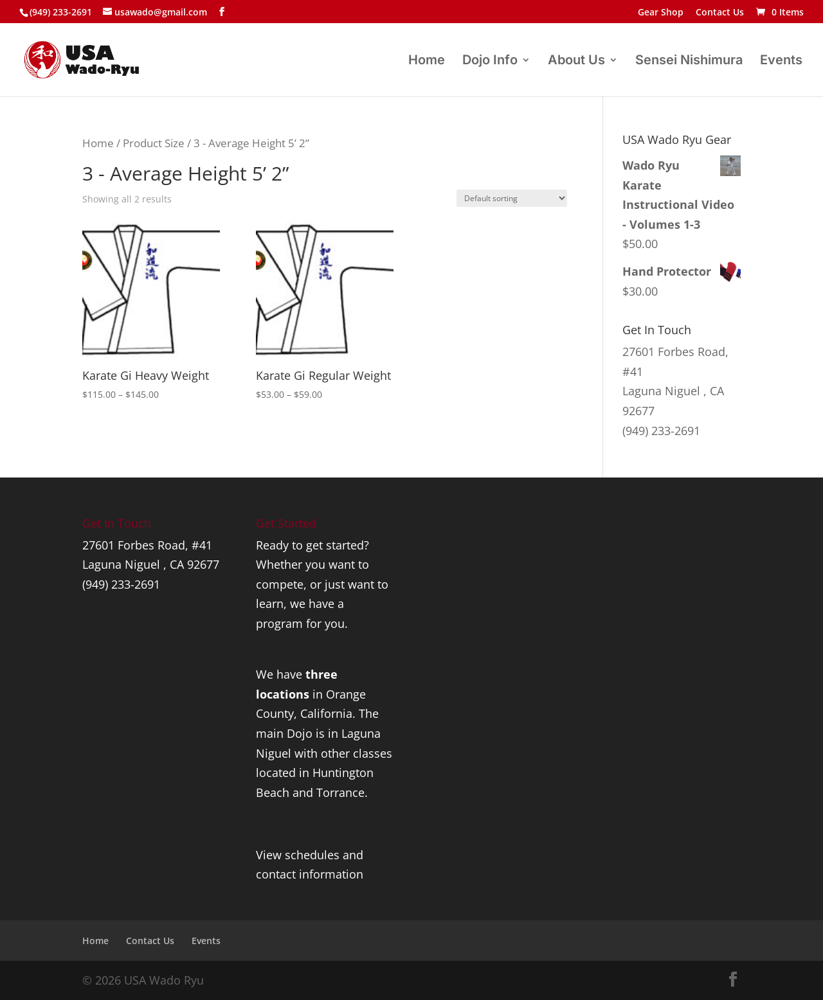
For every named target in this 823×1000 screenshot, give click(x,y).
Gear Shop (660, 13)
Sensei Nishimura (689, 61)
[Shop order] (512, 198)
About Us (576, 61)
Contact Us (720, 13)
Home (426, 61)
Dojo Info (490, 61)
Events (781, 61)
